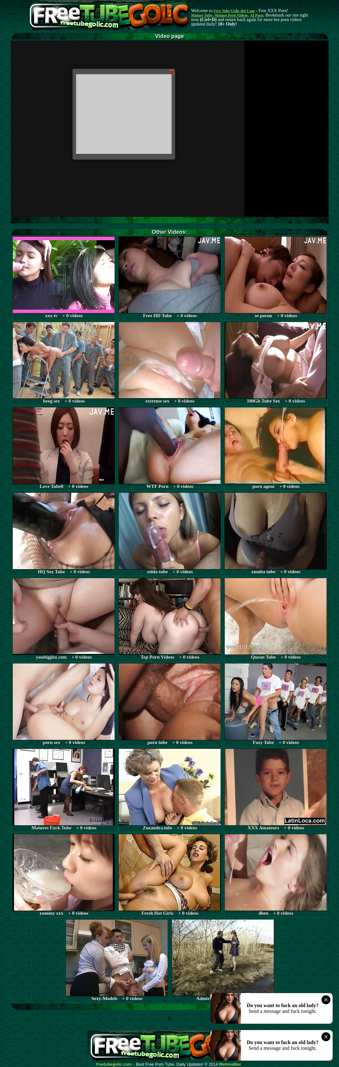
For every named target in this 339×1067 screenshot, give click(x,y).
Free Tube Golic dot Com (234, 11)
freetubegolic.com (114, 1064)
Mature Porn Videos (231, 15)
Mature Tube (202, 15)
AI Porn (256, 15)
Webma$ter (230, 1064)
